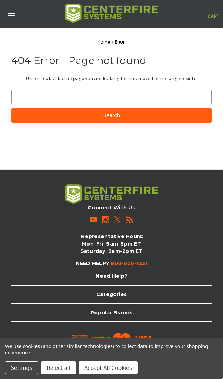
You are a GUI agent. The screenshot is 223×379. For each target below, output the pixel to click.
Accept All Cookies (108, 368)
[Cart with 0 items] (213, 12)
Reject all (58, 368)
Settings (21, 368)
